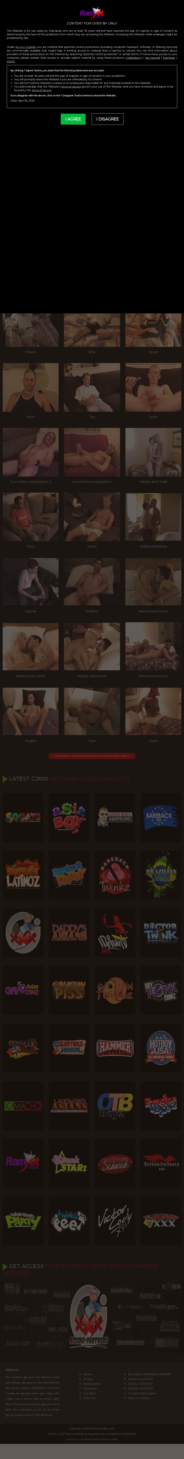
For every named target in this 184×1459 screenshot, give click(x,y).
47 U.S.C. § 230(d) (26, 43)
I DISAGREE (108, 116)
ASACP (11, 58)
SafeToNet (168, 54)
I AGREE (71, 116)
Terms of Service (72, 83)
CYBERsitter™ (132, 54)
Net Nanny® (151, 54)
